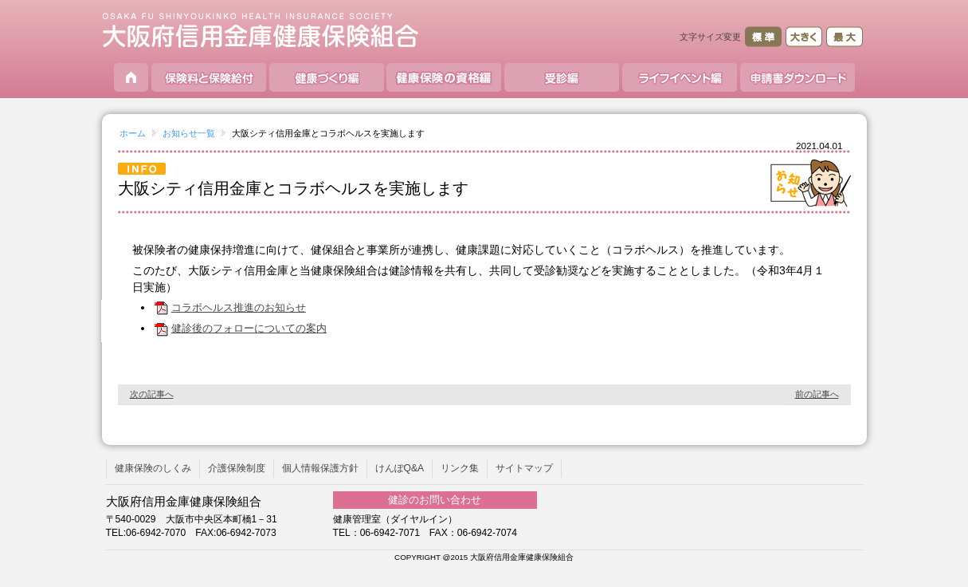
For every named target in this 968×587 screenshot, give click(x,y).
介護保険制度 (236, 468)
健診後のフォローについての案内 (240, 328)
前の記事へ (817, 394)
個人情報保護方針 (320, 468)
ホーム (133, 133)
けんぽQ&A (400, 468)
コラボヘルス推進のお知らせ (229, 307)
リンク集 (460, 468)
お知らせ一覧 (189, 133)
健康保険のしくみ (153, 468)
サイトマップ (524, 468)
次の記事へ (152, 394)
